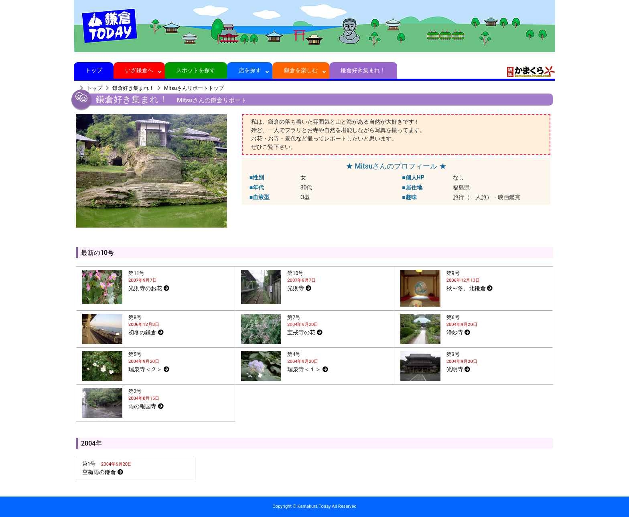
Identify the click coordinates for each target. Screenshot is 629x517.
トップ (93, 70)
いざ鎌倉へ (139, 70)
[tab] (155, 287)
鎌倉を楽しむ (301, 70)
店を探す (249, 70)
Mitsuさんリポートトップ (194, 88)
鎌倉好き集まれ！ (363, 70)
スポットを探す (196, 70)
